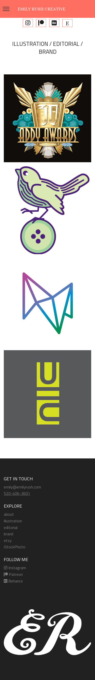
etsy (8, 540)
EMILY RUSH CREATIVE (41, 8)
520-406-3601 (17, 493)
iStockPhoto (14, 547)
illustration (13, 521)
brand (8, 534)
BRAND (47, 51)
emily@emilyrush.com (22, 487)
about (9, 514)
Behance (13, 581)
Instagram (15, 568)
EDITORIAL (66, 43)
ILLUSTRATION (30, 43)
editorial (10, 527)
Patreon (13, 574)
